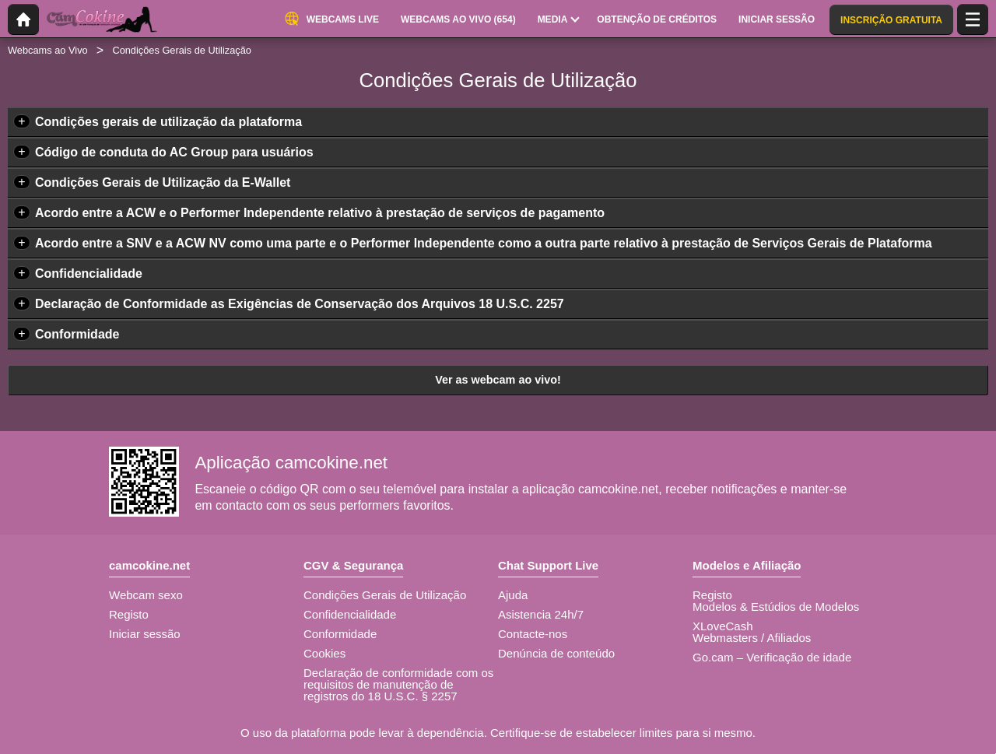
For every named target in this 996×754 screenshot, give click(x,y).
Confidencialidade (88, 273)
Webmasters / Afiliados (752, 637)
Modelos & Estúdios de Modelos (776, 606)
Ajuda (513, 594)
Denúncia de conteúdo (556, 653)
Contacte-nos (532, 633)
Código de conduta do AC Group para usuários (174, 152)
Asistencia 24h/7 (541, 614)
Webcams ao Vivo (48, 50)
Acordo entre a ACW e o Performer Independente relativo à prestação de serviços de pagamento (320, 212)
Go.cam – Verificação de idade (772, 657)
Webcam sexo (146, 594)
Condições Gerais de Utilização (384, 594)
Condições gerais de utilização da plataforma (168, 121)
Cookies (324, 653)
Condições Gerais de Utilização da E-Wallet (162, 182)
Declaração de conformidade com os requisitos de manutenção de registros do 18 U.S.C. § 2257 (398, 684)
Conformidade (77, 334)
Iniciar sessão (145, 633)
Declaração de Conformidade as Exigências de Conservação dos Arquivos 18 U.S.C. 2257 (299, 303)
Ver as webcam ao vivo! (498, 379)
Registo (129, 614)
